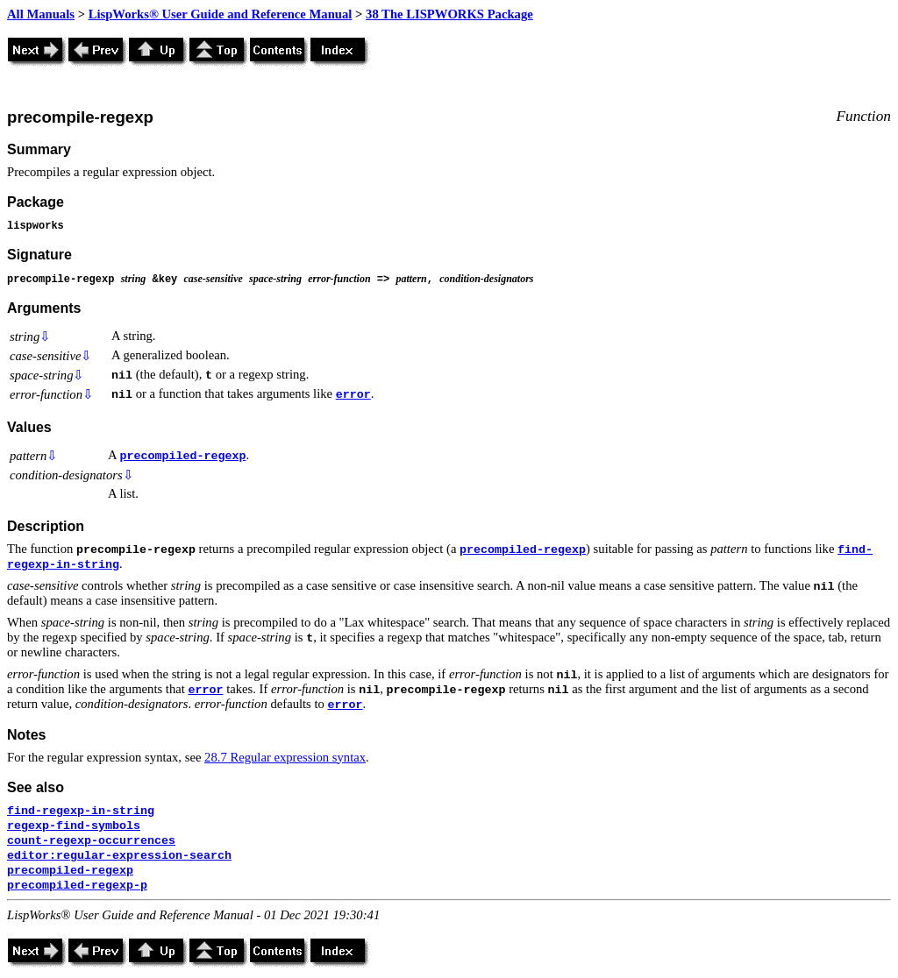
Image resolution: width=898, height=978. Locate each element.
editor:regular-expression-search (119, 855)
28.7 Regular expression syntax (285, 757)
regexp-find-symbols (73, 826)
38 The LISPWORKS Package (449, 14)
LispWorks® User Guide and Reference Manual (221, 14)
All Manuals (41, 14)
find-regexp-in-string (80, 811)
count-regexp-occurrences (91, 840)
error (353, 394)
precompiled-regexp (182, 456)
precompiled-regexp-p (77, 885)
